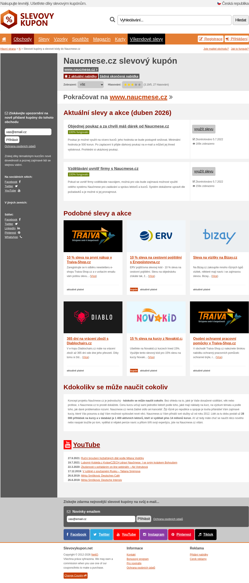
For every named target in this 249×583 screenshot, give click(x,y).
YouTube (10, 190)
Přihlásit (12, 140)
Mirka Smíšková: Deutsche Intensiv (101, 480)
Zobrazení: (70, 84)
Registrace (210, 39)
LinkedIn (10, 228)
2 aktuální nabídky (81, 76)
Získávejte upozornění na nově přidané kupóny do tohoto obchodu (29, 117)
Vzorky (61, 38)
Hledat (240, 20)
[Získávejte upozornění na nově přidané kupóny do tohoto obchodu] (28, 131)
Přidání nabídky (199, 554)
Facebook (11, 181)
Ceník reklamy (198, 559)
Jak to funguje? (240, 48)
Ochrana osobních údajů (20, 146)
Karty (120, 38)
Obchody (23, 38)
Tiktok (208, 534)
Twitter (9, 186)
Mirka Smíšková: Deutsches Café (100, 475)
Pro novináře (134, 563)
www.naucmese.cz (81, 69)
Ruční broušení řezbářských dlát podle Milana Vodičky (112, 458)
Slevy (43, 38)
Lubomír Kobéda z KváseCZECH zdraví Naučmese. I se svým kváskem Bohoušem (129, 462)
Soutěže (80, 38)
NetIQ (94, 554)
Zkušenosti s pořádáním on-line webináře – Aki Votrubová (114, 466)
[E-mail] (101, 519)
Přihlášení (236, 39)
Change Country (75, 575)
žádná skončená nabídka (119, 76)
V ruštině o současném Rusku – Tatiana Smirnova (111, 471)
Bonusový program (138, 559)
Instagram (156, 534)
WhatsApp (11, 237)
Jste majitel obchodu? (216, 48)
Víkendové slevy (146, 38)
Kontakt (131, 554)
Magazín (101, 38)
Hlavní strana (8, 48)
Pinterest (10, 232)
